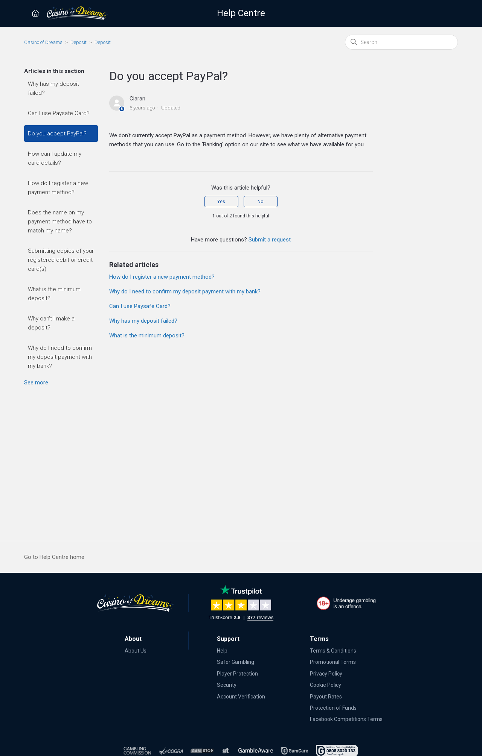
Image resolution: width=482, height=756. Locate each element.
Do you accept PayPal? (57, 133)
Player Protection (237, 674)
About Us (135, 651)
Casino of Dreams (43, 42)
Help (222, 651)
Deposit (78, 42)
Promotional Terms (333, 662)
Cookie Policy (325, 685)
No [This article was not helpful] (260, 201)
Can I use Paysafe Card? (59, 113)
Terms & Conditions (333, 651)
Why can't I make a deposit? (51, 323)
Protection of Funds (333, 708)
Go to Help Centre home (54, 557)
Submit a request (270, 239)
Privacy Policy (326, 674)
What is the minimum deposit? (54, 294)
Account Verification (241, 697)
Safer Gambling (235, 662)
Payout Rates (326, 697)
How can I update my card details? (54, 158)
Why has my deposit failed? (53, 88)
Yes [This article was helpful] (221, 201)
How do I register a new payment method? (58, 188)
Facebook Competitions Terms (346, 719)
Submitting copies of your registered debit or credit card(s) (61, 259)
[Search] (401, 42)
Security (226, 685)
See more (36, 382)
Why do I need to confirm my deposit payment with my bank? (60, 357)
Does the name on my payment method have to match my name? (60, 221)
